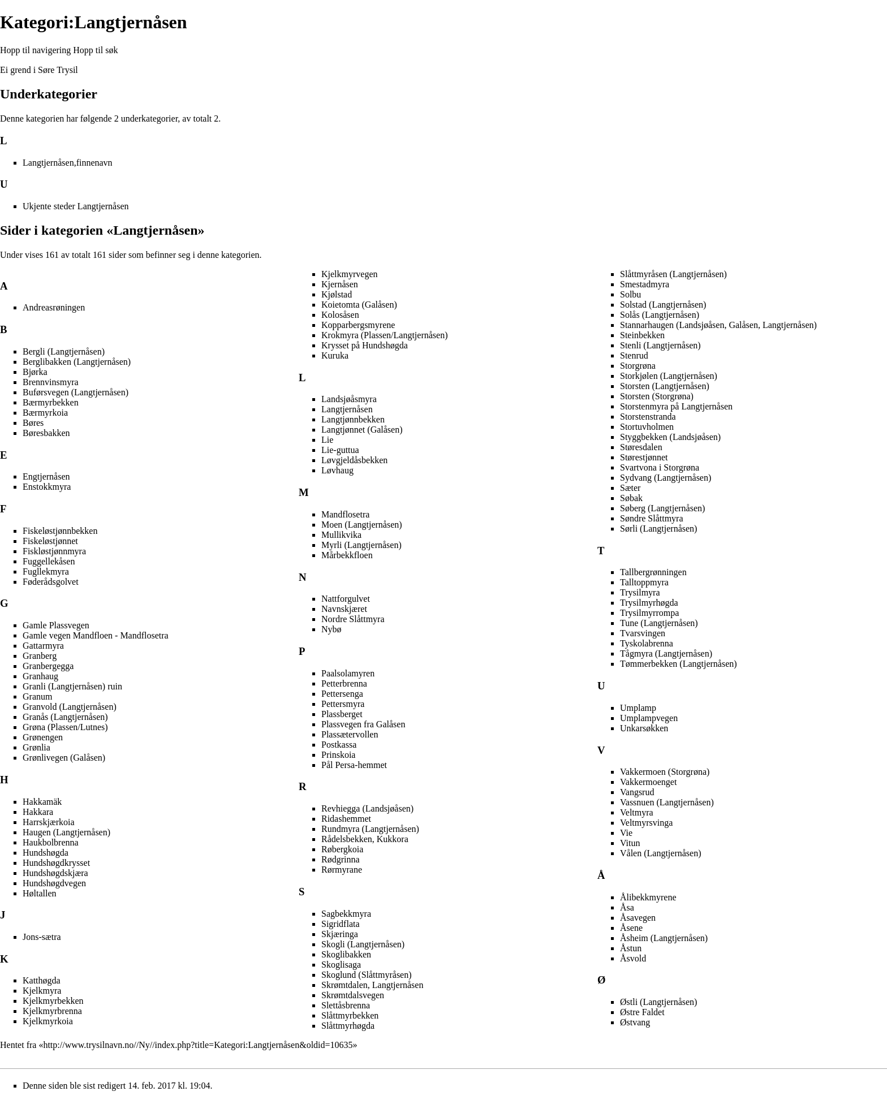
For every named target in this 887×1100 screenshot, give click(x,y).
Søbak (631, 498)
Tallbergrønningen (653, 572)
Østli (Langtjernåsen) (658, 1002)
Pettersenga (342, 693)
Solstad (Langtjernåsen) (663, 304)
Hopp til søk (95, 50)
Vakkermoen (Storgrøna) (664, 772)
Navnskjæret (344, 609)
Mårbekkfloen (347, 555)
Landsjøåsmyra (349, 399)
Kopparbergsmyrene (358, 325)
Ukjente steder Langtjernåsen (75, 206)
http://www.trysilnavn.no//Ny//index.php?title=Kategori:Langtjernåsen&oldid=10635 (197, 1045)
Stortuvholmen (647, 427)
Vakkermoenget (648, 782)
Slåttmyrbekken (349, 1015)
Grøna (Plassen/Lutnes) (65, 727)
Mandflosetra (345, 514)
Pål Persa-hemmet (354, 765)
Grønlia (36, 747)
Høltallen (40, 893)
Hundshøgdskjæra (55, 873)
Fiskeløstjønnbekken (60, 531)
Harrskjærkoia (49, 822)
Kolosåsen (340, 315)
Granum (37, 696)
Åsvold (633, 958)
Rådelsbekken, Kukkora (364, 839)
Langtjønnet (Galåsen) (362, 429)
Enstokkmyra (47, 486)
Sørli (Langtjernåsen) (658, 528)
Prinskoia (338, 755)
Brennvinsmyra (51, 382)
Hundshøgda (45, 852)
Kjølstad (336, 294)
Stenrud (634, 355)
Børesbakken (46, 433)
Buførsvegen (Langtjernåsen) (75, 392)
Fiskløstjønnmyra (54, 551)
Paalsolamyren (347, 673)
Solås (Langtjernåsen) (659, 315)
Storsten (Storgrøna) (657, 396)
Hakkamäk (42, 801)
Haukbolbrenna (51, 842)
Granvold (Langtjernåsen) (70, 706)
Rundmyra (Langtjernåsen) (370, 829)
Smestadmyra (644, 284)
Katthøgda (42, 980)
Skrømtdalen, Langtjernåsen (372, 985)
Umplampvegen (649, 718)
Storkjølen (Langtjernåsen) (668, 376)
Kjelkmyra (42, 990)
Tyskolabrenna (646, 643)
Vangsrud (637, 792)
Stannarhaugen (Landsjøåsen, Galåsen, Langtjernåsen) (718, 325)
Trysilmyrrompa (649, 613)
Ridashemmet (346, 818)
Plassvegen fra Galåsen (363, 724)
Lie (327, 440)
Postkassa (338, 744)
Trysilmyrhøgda (649, 602)
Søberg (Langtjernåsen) (662, 508)
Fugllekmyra (46, 571)
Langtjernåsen (347, 409)
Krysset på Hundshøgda (364, 345)
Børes (33, 423)
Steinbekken (642, 335)
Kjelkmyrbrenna (52, 1011)
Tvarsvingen (642, 633)
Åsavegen (638, 917)
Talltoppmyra (644, 582)
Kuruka (334, 355)
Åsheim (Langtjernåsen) (664, 938)
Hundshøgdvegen (54, 883)
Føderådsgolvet (51, 581)
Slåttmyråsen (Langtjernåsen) (673, 274)
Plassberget (342, 714)
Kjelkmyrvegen (349, 274)
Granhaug (40, 676)
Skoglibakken (346, 954)
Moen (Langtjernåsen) (361, 524)
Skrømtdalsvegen (352, 995)
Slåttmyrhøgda (347, 1025)
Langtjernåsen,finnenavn (68, 162)
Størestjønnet (644, 457)
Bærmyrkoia (45, 412)
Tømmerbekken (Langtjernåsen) (678, 663)
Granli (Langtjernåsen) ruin (72, 686)
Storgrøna (638, 365)
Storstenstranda (648, 416)
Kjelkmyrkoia (48, 1021)
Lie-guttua (340, 450)
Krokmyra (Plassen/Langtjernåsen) (384, 335)
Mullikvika (341, 535)
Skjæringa (339, 934)
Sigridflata (340, 924)
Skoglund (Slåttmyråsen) (366, 975)
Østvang (635, 1022)
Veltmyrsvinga (646, 822)
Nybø (331, 629)
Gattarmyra (43, 645)
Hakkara (38, 812)
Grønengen (43, 737)
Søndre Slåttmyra (651, 518)
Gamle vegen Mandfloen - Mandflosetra (96, 635)
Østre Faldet (642, 1012)
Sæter (630, 488)
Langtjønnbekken (353, 419)
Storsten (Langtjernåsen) (664, 386)
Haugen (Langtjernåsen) (66, 832)
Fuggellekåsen (49, 561)
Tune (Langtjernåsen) (659, 623)
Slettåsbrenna (345, 1005)
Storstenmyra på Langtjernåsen (676, 406)
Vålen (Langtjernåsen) (660, 853)
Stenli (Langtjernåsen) (660, 345)
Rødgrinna (340, 859)
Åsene (631, 928)
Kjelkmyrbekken (53, 1001)
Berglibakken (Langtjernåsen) (77, 361)
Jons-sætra (42, 937)
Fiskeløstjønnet (50, 541)
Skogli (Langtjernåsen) (362, 944)
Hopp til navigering (35, 50)
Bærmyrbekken (51, 402)
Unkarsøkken (644, 728)
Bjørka (35, 372)
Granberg (40, 656)
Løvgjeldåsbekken (354, 460)
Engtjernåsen (46, 476)
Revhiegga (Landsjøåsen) (367, 808)
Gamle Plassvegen (56, 625)
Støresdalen (641, 447)
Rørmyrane (341, 869)
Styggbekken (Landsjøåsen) (670, 437)
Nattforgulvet (345, 598)
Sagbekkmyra (346, 913)
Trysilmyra (640, 592)
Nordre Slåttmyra (353, 619)
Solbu (630, 294)
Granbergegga (48, 666)
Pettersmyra (342, 704)
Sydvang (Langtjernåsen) (665, 477)
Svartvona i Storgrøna (659, 467)
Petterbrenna (344, 683)
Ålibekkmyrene (648, 897)
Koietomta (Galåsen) (359, 304)
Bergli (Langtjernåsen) (64, 351)
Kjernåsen (339, 284)
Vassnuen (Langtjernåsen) (667, 802)
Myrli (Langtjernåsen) (361, 545)
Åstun (630, 948)
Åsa (627, 907)
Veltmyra (636, 812)
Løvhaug (337, 470)
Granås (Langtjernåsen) (65, 717)
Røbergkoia (342, 849)
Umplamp (638, 708)
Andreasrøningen (54, 307)
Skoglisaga (341, 964)
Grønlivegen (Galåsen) (64, 757)
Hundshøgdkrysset (56, 863)
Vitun (630, 843)
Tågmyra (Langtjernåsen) (666, 653)
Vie (626, 833)
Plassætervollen (349, 734)
